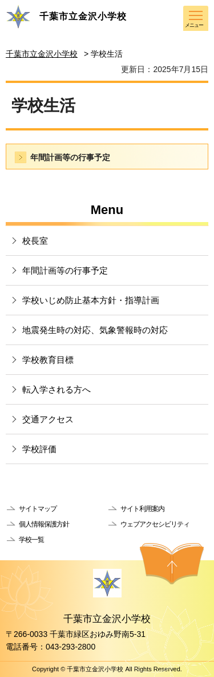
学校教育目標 (48, 360)
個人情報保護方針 (44, 524)
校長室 (35, 241)
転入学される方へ (56, 389)
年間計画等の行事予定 (70, 157)
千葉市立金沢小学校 (42, 53)
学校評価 (39, 449)
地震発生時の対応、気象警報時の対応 (95, 330)
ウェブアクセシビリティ (154, 524)
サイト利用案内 (142, 509)
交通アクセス (48, 419)
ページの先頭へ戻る (172, 563)
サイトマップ (37, 509)
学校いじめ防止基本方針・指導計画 (90, 300)
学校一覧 (31, 540)
